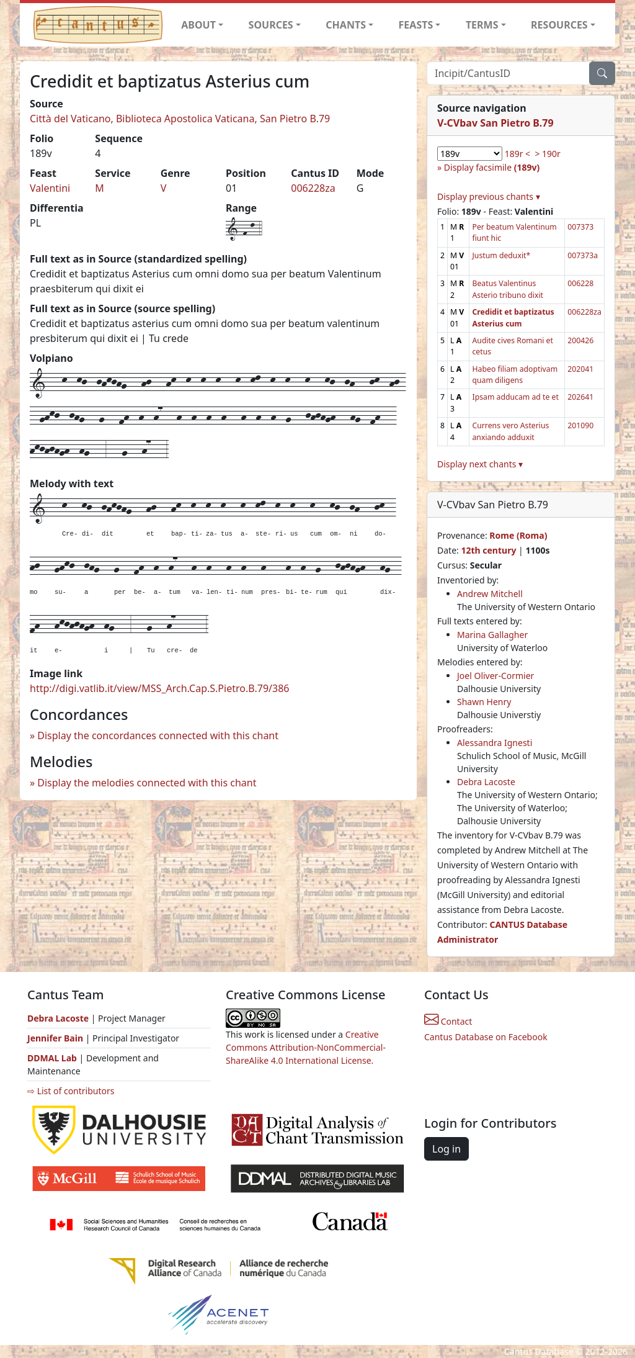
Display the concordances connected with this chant (157, 735)
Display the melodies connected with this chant (146, 782)
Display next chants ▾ (480, 464)
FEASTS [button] (416, 25)
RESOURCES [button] (559, 25)
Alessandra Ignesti (494, 743)
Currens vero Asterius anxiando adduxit (510, 431)
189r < (517, 154)
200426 (580, 340)
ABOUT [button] (198, 25)
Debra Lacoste (486, 782)
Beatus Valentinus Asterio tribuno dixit (507, 289)
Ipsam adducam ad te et (515, 397)
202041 (580, 369)
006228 (580, 283)
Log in (446, 1149)
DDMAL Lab (52, 1058)
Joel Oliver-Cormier (495, 675)
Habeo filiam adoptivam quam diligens (514, 374)
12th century (488, 550)
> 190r (547, 154)
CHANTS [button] (346, 25)
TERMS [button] (482, 25)
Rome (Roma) (518, 535)
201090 (580, 425)
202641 (580, 397)
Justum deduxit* (501, 255)
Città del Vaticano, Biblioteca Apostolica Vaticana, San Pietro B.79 (180, 118)
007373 (580, 227)
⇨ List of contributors (70, 1091)
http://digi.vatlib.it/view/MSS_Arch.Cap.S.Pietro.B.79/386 (159, 688)
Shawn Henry (484, 702)
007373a (582, 255)
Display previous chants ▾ (488, 196)
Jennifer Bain (56, 1038)
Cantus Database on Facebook (486, 1037)
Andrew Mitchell (490, 594)
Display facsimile (492, 167)
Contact (448, 1021)
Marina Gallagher (492, 635)
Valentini (50, 188)
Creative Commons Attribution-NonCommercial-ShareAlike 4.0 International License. (306, 1047)
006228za (313, 188)
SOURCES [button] (271, 25)
